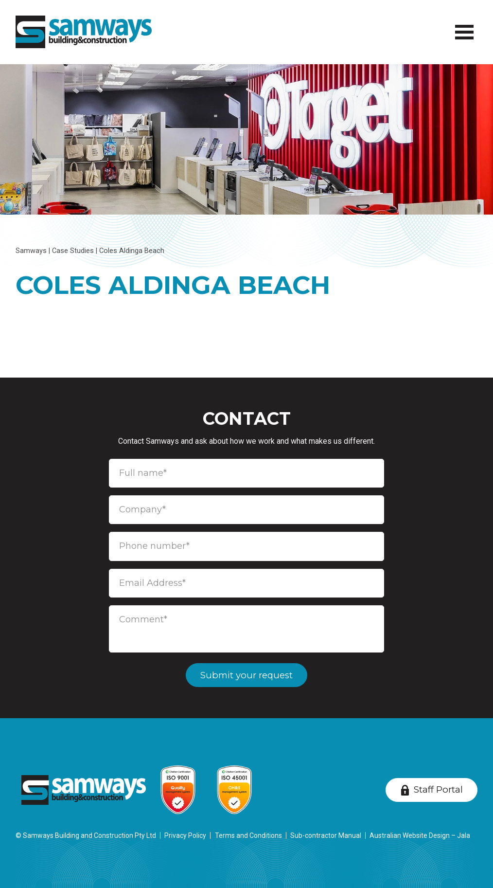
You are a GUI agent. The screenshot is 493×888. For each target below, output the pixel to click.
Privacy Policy (185, 835)
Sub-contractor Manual (325, 835)
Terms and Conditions (248, 835)
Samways (31, 251)
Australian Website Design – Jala (420, 835)
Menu (462, 26)
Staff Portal (438, 789)
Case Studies (73, 251)
